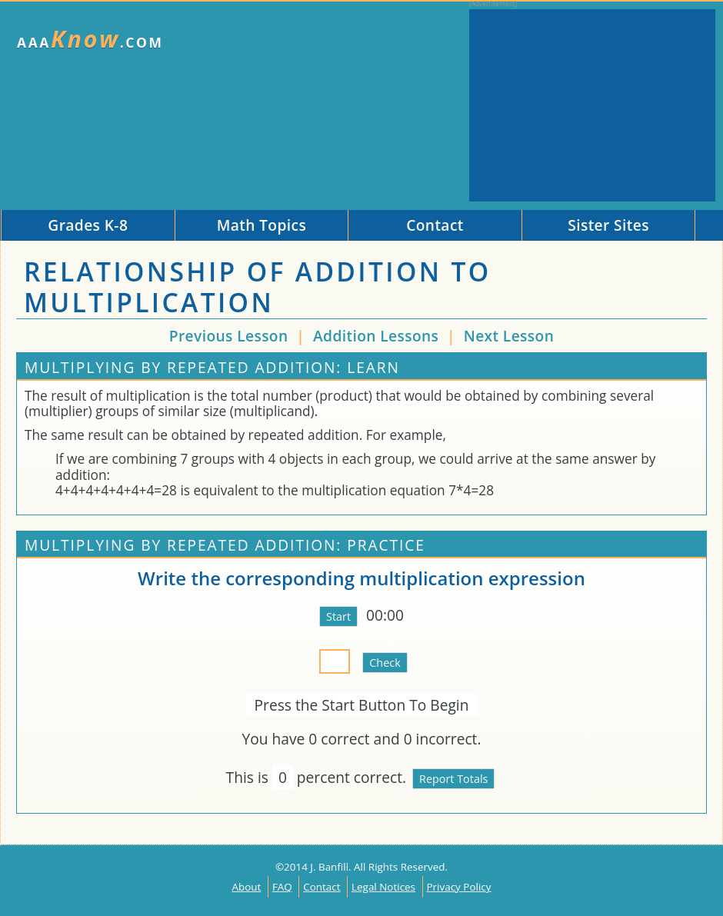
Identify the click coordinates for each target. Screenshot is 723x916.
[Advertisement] (592, 105)
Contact (321, 887)
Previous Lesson (228, 335)
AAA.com (90, 39)
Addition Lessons (378, 335)
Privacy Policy (459, 887)
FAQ (282, 887)
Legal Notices (383, 887)
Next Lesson (509, 335)
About (247, 887)
